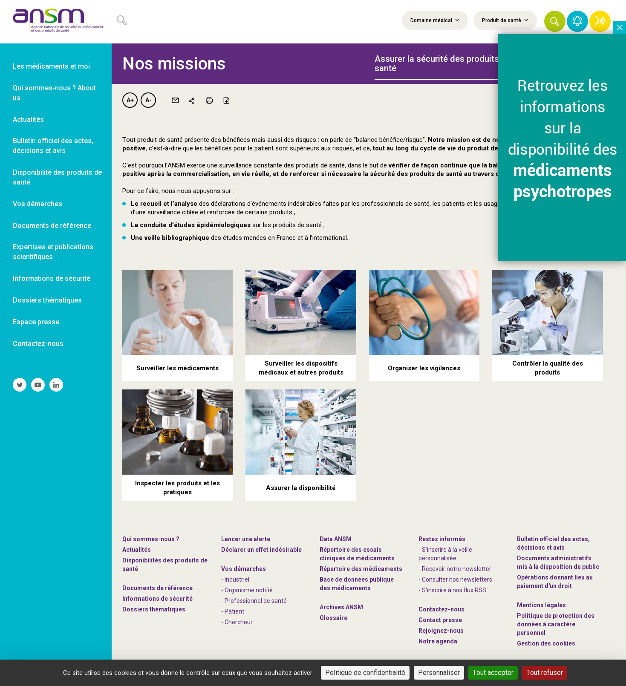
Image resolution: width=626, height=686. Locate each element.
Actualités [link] (28, 119)
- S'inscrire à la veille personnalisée (445, 554)
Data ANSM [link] (336, 539)
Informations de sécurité (157, 598)
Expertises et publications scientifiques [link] (53, 252)
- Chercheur (237, 622)
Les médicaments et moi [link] (51, 66)
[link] (56, 21)
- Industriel (235, 579)
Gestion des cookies (546, 643)
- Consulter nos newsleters (455, 579)
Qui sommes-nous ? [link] (150, 539)
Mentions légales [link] (541, 605)
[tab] (445, 58)
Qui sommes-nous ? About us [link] (54, 93)
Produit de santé (505, 20)
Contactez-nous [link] (38, 344)
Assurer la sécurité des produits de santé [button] (443, 63)
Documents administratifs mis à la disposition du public (558, 562)
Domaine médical (434, 20)
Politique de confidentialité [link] (365, 673)
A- (148, 100)
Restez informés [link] (441, 539)
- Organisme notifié (247, 590)
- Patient (232, 611)
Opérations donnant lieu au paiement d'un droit (555, 581)
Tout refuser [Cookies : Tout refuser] (544, 673)
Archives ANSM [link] (341, 607)
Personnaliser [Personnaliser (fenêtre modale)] (439, 673)
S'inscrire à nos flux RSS (454, 590)
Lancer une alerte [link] (245, 539)
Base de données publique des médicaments (357, 583)
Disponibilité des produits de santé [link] (57, 177)
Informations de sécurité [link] (51, 278)
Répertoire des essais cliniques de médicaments (357, 554)
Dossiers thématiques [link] (47, 300)
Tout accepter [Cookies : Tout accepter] (493, 673)
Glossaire (333, 617)
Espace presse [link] (36, 322)
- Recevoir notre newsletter (454, 568)
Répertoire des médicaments (361, 568)
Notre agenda (437, 641)
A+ (130, 100)
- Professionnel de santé (254, 600)
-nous (441, 630)
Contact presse (440, 620)
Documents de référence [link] (52, 226)
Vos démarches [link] (37, 204)
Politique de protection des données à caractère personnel (555, 624)
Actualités (136, 549)
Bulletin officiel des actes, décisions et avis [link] (53, 146)
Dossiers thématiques (153, 609)
